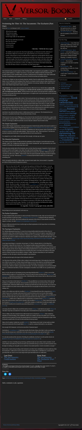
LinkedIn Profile (65, 88)
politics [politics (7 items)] (61, 119)
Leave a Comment (25, 28)
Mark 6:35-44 (20, 338)
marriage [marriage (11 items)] (73, 113)
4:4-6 (35, 221)
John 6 (53, 291)
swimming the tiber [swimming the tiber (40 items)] (67, 134)
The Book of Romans (66, 31)
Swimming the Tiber (66, 26)
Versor (8, 28)
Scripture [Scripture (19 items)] (69, 129)
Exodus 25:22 (38, 300)
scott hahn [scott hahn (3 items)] (61, 129)
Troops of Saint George (67, 71)
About (10, 18)
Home (5, 18)
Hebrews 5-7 (5, 276)
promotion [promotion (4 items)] (67, 121)
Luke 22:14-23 (50, 127)
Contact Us (17, 18)
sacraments (21, 378)
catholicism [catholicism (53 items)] (66, 102)
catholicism (8, 378)
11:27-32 (35, 217)
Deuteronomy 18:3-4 (23, 334)
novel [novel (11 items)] (61, 117)
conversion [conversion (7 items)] (69, 105)
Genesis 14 (41, 272)
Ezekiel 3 (26, 322)
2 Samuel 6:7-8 (37, 304)
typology (43, 378)
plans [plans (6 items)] (72, 117)
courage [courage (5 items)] (75, 105)
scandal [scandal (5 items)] (70, 127)
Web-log (24, 18)
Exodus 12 (24, 281)
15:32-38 (14, 338)
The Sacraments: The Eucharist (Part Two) (45, 359)
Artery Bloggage (65, 43)
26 (30, 334)
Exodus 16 (27, 291)
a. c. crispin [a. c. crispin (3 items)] (70, 96)
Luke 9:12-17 (31, 338)
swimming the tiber (29, 378)
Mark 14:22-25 (42, 127)
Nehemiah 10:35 (35, 334)
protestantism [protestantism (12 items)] (64, 123)
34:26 (7, 334)
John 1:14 (26, 324)
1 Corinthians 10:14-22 (27, 217)
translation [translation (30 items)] (68, 140)
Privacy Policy (16, 425)
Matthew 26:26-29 (33, 127)
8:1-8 (25, 338)
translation (38, 378)
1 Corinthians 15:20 (14, 330)
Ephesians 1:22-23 (28, 221)
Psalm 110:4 (50, 274)
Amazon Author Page (66, 84)
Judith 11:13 (43, 334)
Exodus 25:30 (12, 302)
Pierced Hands (64, 66)
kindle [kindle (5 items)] (67, 113)
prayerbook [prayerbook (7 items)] (68, 119)
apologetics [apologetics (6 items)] (63, 98)
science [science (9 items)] (76, 127)
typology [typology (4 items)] (61, 142)
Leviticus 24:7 (20, 302)
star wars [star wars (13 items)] (69, 131)
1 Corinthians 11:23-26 (8, 129)
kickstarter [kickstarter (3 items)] (62, 113)
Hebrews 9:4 (5, 298)
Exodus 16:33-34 (50, 296)
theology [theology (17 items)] (70, 138)
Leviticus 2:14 (12, 334)
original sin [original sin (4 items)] (67, 117)
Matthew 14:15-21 (7, 338)
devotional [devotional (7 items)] (68, 107)
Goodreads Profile (65, 86)
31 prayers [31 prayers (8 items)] (63, 96)
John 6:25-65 (45, 150)
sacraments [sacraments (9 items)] (63, 127)
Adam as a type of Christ (8, 240)
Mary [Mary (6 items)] (61, 115)
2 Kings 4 (42, 313)
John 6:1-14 (38, 338)
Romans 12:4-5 (20, 221)
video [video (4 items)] (66, 142)
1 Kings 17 (35, 309)
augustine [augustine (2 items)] (69, 98)
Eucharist (14, 378)
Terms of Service (7, 425)
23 (17, 334)
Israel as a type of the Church (19, 238)
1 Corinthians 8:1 (34, 184)
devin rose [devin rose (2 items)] (61, 106)
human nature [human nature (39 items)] (67, 109)
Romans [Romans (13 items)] (67, 125)
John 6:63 (23, 155)
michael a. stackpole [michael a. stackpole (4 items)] (69, 115)
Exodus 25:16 (45, 298)
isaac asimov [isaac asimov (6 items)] (71, 111)
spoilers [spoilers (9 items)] (62, 131)
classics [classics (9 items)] (62, 105)
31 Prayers (63, 83)
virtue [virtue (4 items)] (70, 142)
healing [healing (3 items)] (65, 109)
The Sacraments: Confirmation (11, 358)
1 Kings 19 (52, 309)
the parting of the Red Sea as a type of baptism (40, 238)
